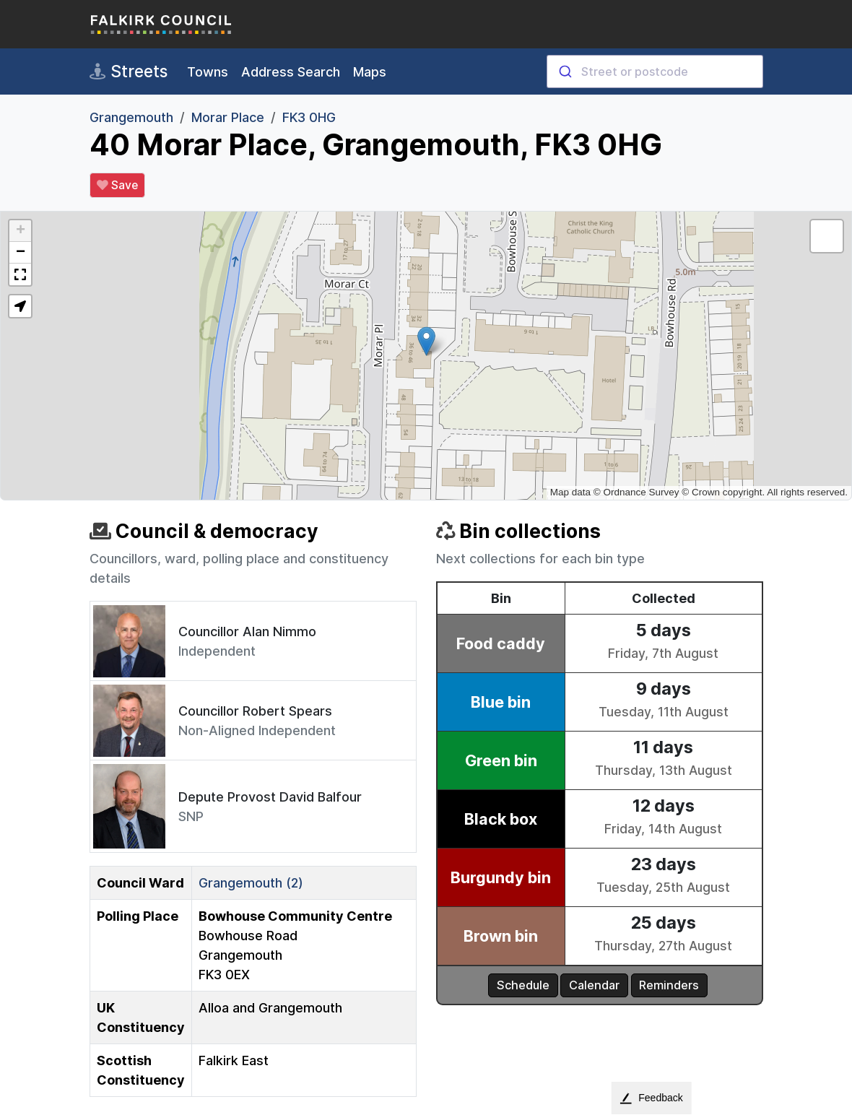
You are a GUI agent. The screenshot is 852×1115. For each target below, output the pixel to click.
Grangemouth (131, 117)
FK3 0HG (309, 117)
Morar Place (227, 117)
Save (117, 185)
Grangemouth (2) (251, 882)
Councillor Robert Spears (255, 711)
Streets (129, 71)
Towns (207, 71)
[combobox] (655, 71)
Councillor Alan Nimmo (247, 631)
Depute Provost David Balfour (270, 796)
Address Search (290, 71)
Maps (369, 71)
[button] (426, 341)
